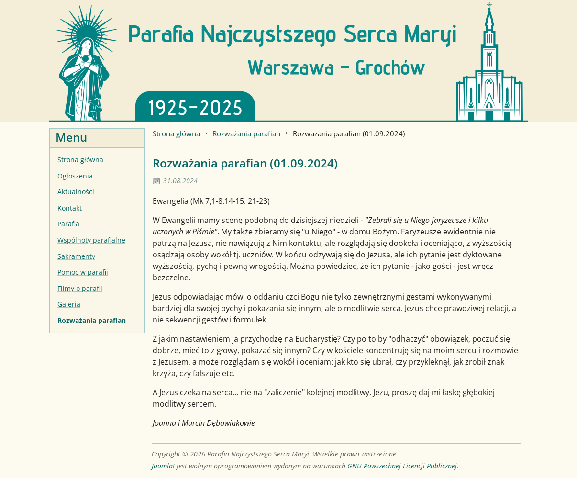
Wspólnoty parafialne (91, 240)
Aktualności (75, 191)
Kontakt (69, 207)
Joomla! (163, 465)
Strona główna (80, 159)
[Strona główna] (288, 60)
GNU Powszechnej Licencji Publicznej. (403, 465)
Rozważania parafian (91, 320)
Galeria (68, 304)
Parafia (68, 223)
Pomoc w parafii (82, 272)
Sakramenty (76, 256)
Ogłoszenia (75, 175)
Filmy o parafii (79, 288)
